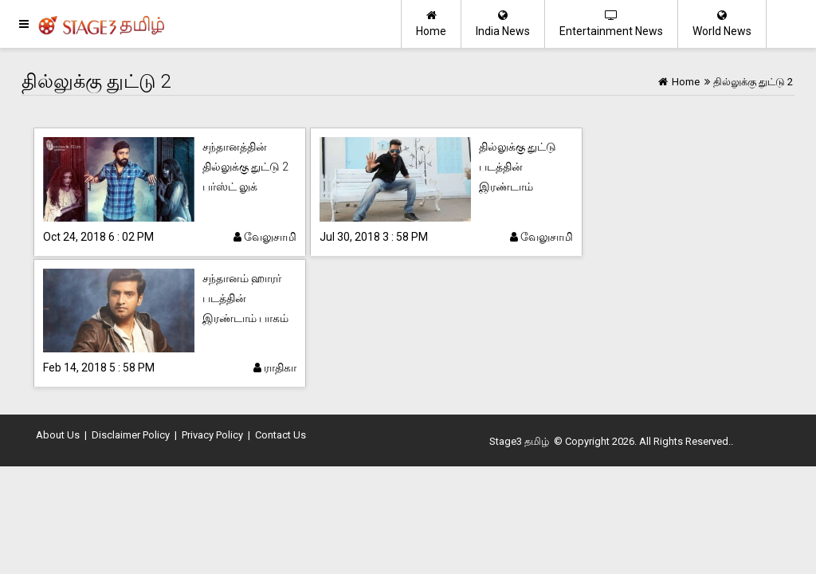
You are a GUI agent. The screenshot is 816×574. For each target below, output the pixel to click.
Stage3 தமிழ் (519, 441)
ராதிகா (274, 367)
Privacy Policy (212, 435)
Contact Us (280, 435)
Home (431, 23)
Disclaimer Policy (131, 435)
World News (721, 23)
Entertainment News (611, 23)
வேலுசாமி (264, 236)
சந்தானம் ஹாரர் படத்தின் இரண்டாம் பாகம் (245, 298)
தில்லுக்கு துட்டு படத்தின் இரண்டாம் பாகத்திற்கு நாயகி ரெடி (523, 186)
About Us (58, 435)
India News (503, 23)
